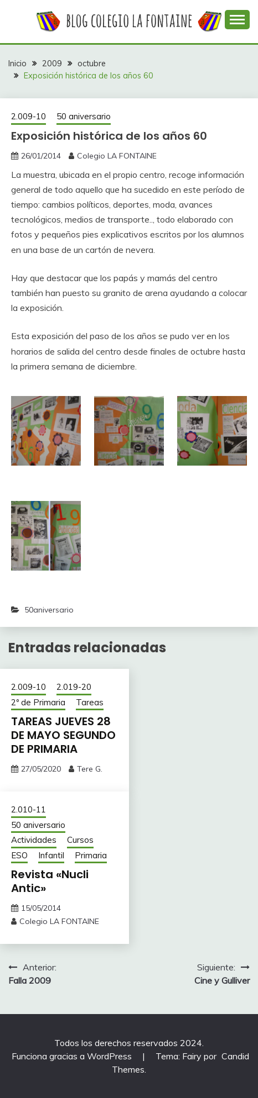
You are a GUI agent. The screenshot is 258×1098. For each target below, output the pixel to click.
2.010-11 (28, 809)
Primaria (91, 855)
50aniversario (49, 610)
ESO (19, 855)
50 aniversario (83, 116)
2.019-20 (73, 687)
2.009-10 (28, 116)
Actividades (33, 840)
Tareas (90, 702)
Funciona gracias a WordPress (73, 1056)
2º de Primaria (38, 702)
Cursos (80, 840)
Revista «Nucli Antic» (50, 881)
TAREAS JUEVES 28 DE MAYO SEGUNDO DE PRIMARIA (63, 735)
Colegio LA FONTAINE (117, 156)
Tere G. (89, 769)
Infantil (51, 855)
